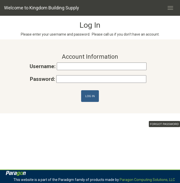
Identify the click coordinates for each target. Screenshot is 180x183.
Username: (43, 66)
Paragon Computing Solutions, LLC (147, 180)
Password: (42, 79)
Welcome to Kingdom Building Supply (41, 7)
